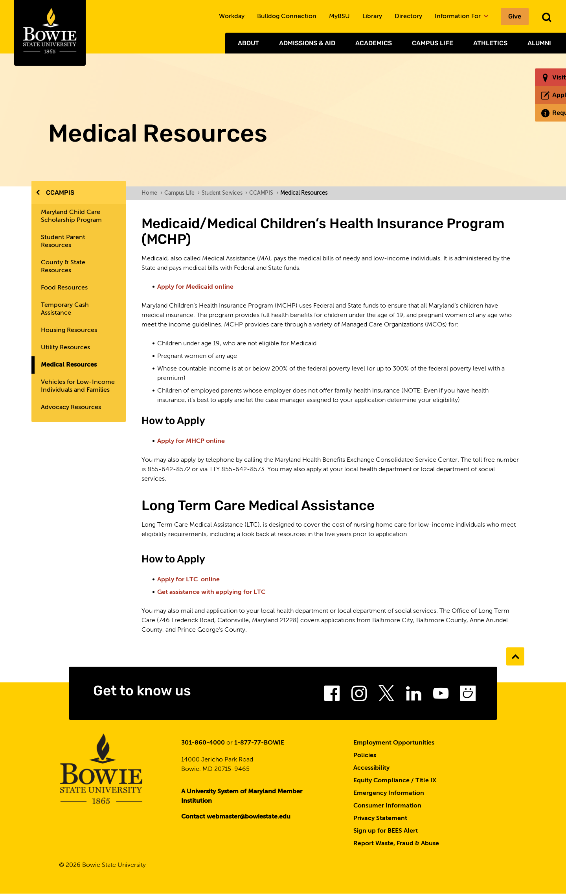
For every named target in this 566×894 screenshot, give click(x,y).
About (248, 43)
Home (152, 193)
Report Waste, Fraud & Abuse (396, 844)
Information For (461, 16)
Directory (408, 16)
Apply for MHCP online (191, 441)
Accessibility (371, 768)
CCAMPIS (60, 192)
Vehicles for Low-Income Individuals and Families (78, 386)
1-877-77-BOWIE (259, 743)
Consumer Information (387, 806)
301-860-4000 (203, 743)
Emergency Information (388, 793)
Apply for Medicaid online (195, 287)
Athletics (490, 43)
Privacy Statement (380, 818)
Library (372, 16)
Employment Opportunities (393, 743)
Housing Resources (69, 330)
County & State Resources (63, 267)
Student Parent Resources (63, 241)
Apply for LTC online (188, 580)
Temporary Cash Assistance (65, 309)
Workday (231, 16)
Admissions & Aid (307, 43)
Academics (373, 43)
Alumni (539, 43)
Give (514, 16)
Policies (364, 755)
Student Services (225, 193)
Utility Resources (65, 348)
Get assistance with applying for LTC (211, 592)
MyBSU (339, 16)
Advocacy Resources (71, 407)
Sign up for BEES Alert (385, 831)
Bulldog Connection (286, 16)
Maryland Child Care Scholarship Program (71, 216)
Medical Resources (69, 365)
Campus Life (432, 43)
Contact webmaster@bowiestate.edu (235, 817)
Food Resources (64, 288)
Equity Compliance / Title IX (394, 781)
